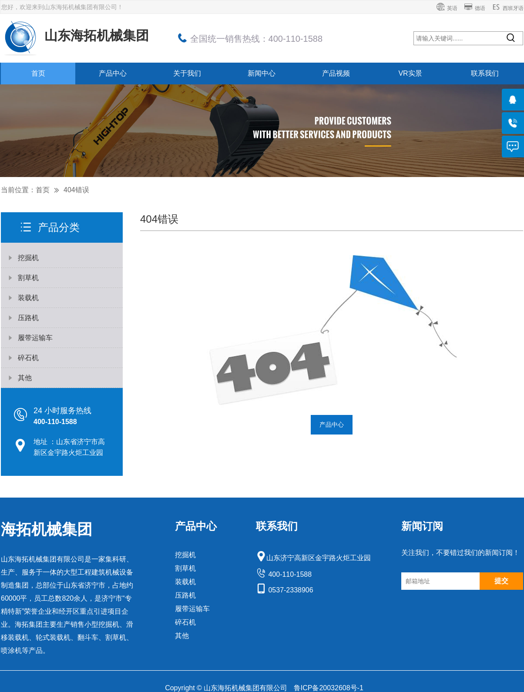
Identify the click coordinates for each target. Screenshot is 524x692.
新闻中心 (261, 73)
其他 (182, 635)
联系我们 (485, 73)
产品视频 (336, 73)
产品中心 (113, 73)
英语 (446, 8)
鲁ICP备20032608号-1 (328, 688)
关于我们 (187, 73)
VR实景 (410, 73)
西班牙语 (508, 8)
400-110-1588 (284, 574)
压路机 (185, 595)
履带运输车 (192, 608)
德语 (474, 8)
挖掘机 (185, 554)
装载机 (185, 581)
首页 (38, 73)
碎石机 (185, 622)
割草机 (185, 568)
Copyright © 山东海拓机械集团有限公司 (227, 688)
